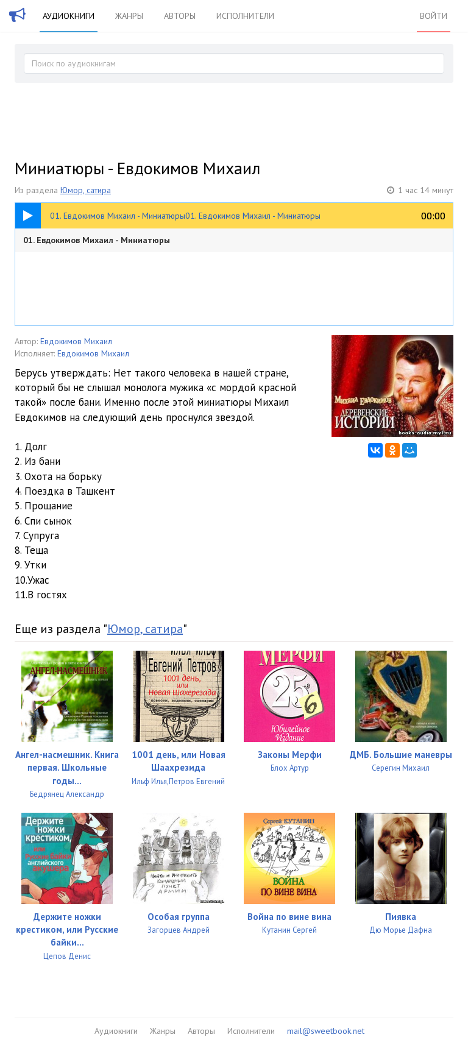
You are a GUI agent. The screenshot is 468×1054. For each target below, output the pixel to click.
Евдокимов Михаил (76, 341)
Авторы (180, 15)
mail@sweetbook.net (325, 1030)
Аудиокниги (68, 15)
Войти (433, 15)
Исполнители (245, 15)
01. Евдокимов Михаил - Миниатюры (96, 240)
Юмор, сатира (85, 190)
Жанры (129, 15)
